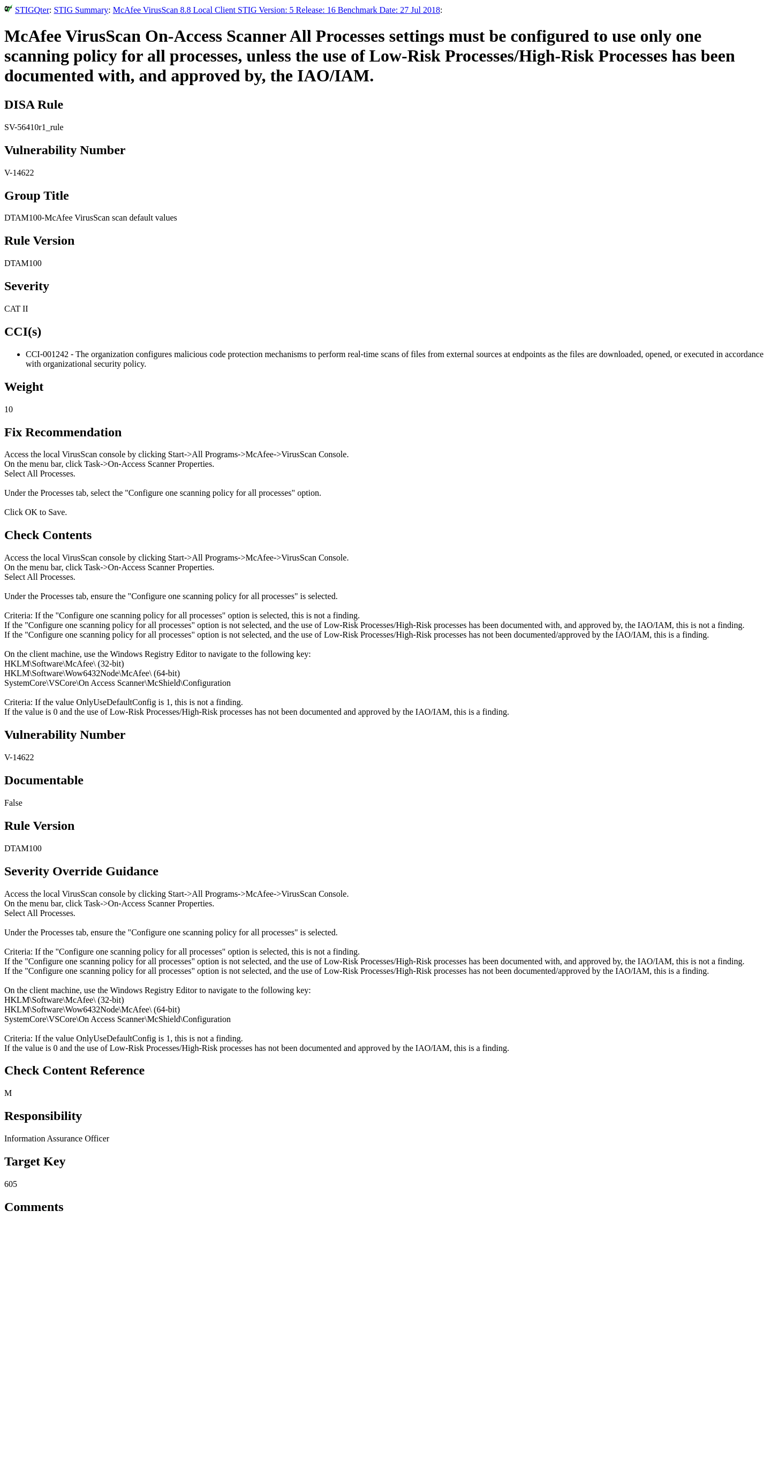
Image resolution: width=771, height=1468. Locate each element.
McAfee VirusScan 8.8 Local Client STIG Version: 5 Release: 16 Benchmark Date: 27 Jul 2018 (276, 9)
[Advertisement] (385, 1388)
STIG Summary (81, 9)
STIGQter (32, 9)
